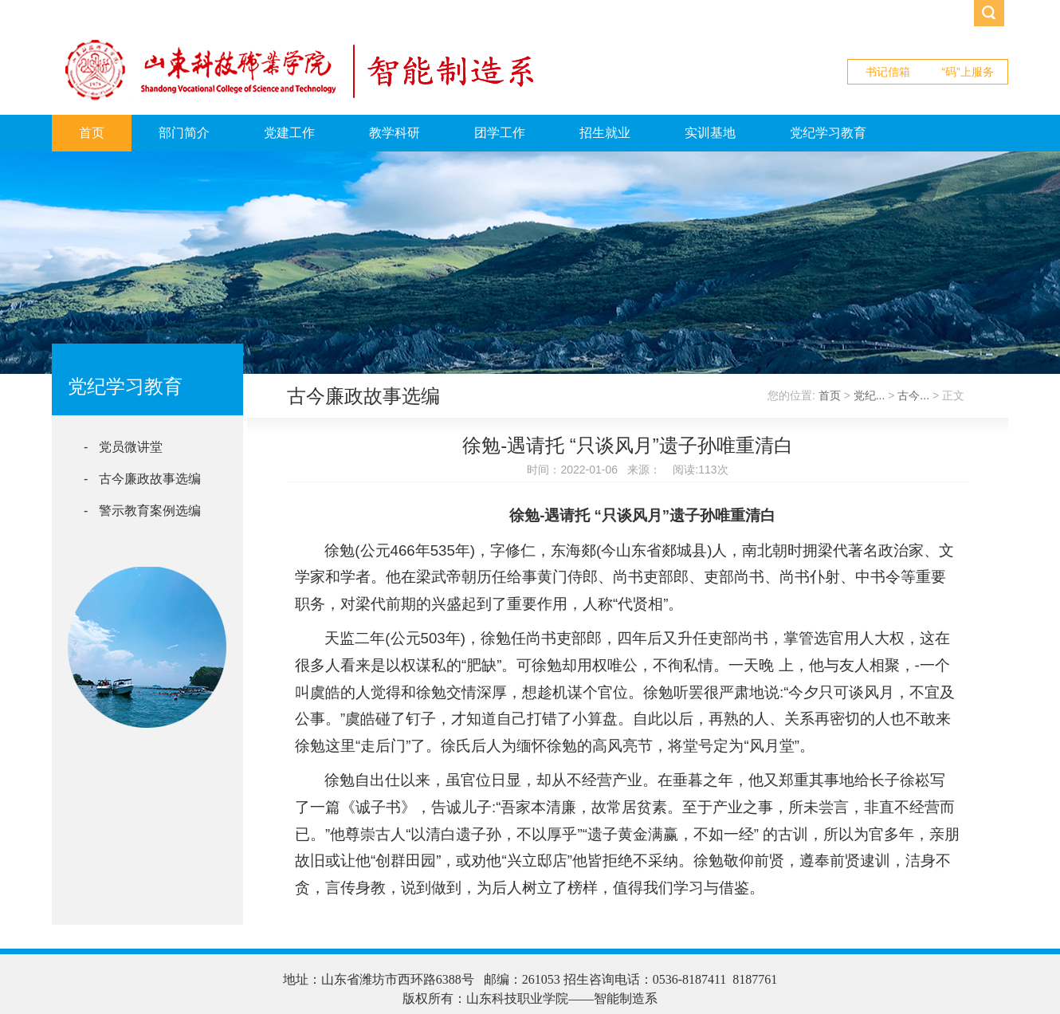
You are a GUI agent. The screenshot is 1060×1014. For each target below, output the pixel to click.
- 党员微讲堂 (123, 447)
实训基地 (710, 133)
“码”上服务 (967, 71)
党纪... (869, 395)
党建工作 (289, 133)
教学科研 (394, 133)
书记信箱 (888, 71)
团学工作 (499, 133)
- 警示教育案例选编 (142, 510)
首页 (91, 133)
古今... (913, 395)
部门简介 (184, 133)
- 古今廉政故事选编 (142, 478)
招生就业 (604, 133)
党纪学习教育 (828, 133)
